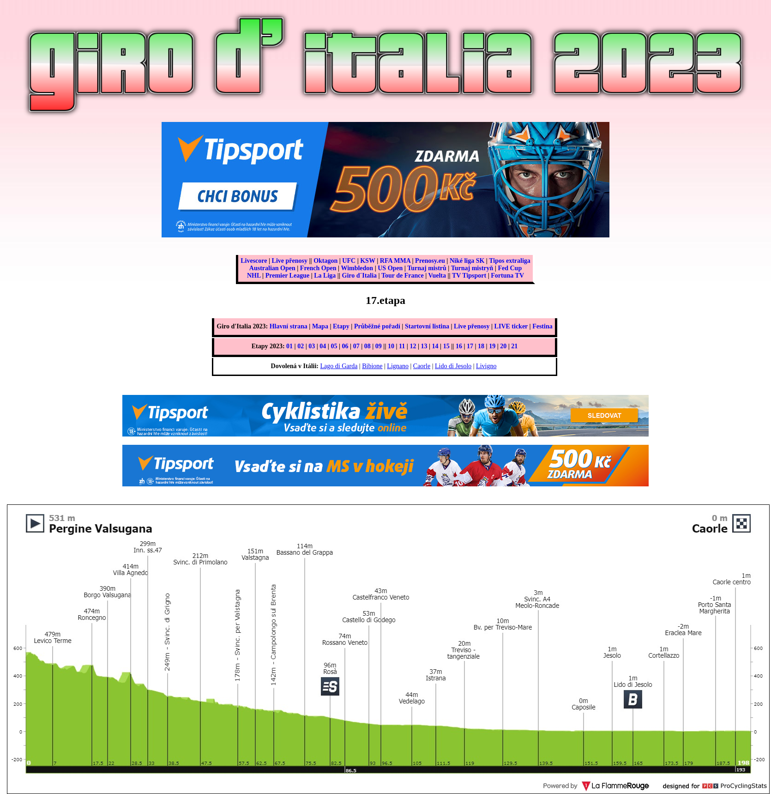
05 (334, 346)
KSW (367, 260)
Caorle (421, 366)
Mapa (320, 326)
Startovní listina (427, 326)
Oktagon (325, 260)
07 (356, 346)
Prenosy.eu (430, 260)
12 (413, 346)
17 (470, 346)
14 (435, 346)
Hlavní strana (288, 326)
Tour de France (402, 275)
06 (345, 346)
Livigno (486, 366)
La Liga (325, 275)
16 (459, 346)
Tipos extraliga (509, 260)
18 (481, 346)
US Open (390, 268)
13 (424, 346)
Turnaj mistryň (472, 268)
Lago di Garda (339, 366)
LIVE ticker (511, 326)
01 (289, 346)
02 (300, 346)
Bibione (372, 366)
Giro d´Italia (359, 275)
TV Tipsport (469, 275)
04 (322, 346)
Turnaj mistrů (426, 268)
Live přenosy (289, 260)
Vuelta (437, 275)
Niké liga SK (467, 260)
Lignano (398, 366)
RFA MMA (395, 260)
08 (367, 346)
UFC (348, 260)
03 (311, 346)
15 (446, 346)
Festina (542, 326)
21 (514, 346)
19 (492, 346)
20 (503, 346)
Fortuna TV (507, 275)
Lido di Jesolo (453, 366)
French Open (318, 268)
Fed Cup (510, 268)
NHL (254, 275)
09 (378, 346)
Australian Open (272, 268)
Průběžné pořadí (377, 326)
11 (402, 346)
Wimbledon (357, 268)
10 (391, 346)
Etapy (341, 326)
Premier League (287, 275)
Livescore (254, 260)
